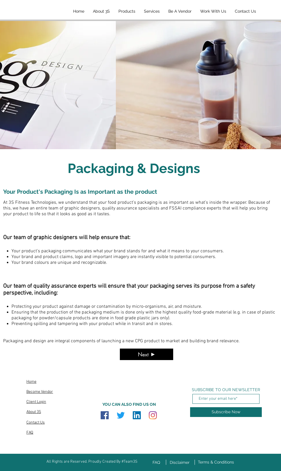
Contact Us (35, 422)
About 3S (33, 412)
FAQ (29, 432)
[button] (127, 11)
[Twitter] (121, 415)
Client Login (36, 401)
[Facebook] (105, 415)
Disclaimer (180, 462)
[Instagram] (153, 415)
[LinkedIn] (137, 415)
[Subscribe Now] (226, 412)
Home (31, 381)
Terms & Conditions (216, 462)
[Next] (146, 354)
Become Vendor (39, 391)
